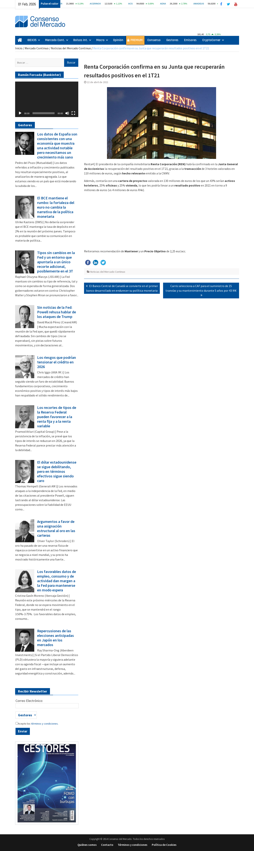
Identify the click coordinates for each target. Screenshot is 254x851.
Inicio (18, 48)
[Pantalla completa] (73, 113)
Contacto (107, 845)
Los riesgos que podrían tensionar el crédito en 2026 (56, 362)
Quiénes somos (87, 845)
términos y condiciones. (44, 723)
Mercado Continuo (37, 48)
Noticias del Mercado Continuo (71, 48)
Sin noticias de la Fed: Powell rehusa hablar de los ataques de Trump (56, 312)
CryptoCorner (211, 40)
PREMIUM (137, 40)
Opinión (118, 40)
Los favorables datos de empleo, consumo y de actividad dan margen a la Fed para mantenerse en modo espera (56, 580)
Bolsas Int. (80, 40)
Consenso (154, 40)
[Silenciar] (67, 113)
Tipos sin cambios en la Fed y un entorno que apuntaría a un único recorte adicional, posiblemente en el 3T (56, 261)
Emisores (190, 40)
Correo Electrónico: (29, 700)
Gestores (172, 40)
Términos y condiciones (132, 845)
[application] (46, 99)
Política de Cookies (164, 845)
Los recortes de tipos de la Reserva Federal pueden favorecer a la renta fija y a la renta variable (56, 416)
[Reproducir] (20, 113)
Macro (100, 40)
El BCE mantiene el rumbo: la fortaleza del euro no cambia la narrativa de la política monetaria (55, 207)
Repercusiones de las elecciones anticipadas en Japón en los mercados (55, 638)
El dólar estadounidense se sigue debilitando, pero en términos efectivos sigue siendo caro (56, 471)
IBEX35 (32, 40)
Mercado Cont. (55, 40)
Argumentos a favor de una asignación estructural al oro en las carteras (56, 528)
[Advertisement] (161, 222)
